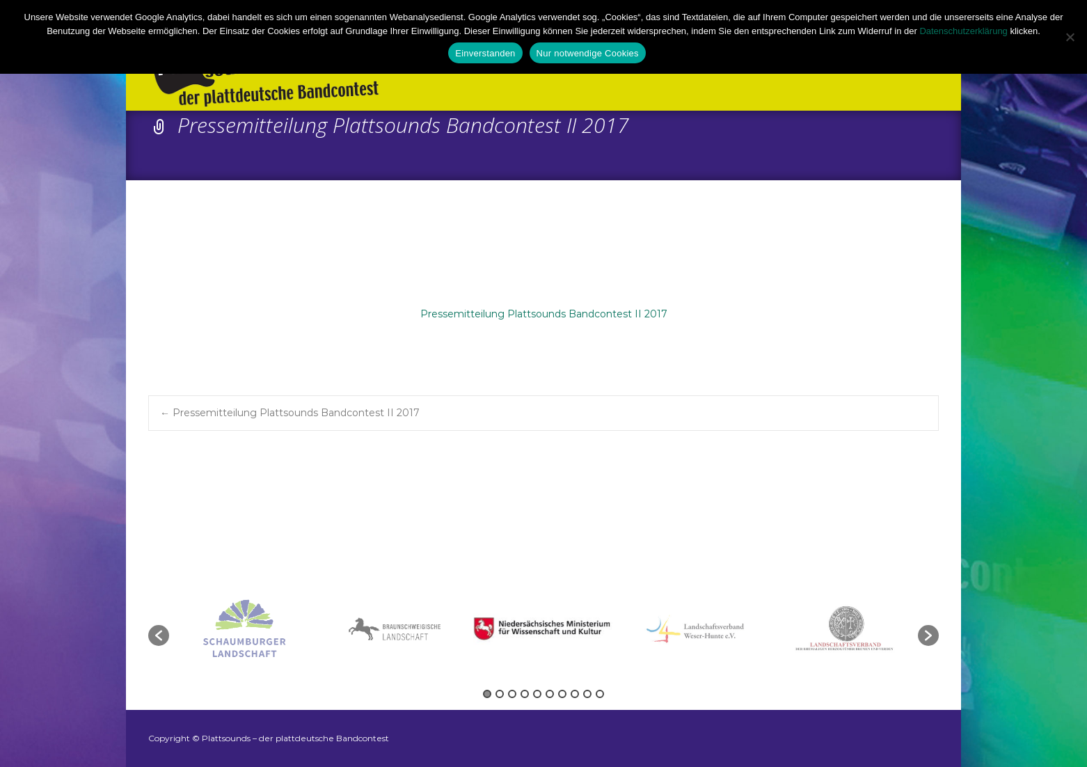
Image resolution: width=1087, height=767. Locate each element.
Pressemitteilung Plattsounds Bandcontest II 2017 (543, 314)
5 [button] (537, 694)
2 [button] (499, 694)
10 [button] (600, 694)
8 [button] (575, 694)
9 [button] (587, 694)
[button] (158, 635)
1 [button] (487, 694)
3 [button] (512, 694)
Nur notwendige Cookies (588, 53)
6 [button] (550, 694)
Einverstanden (485, 53)
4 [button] (525, 694)
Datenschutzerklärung (963, 31)
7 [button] (562, 694)
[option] (545, 629)
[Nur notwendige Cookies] (1070, 37)
